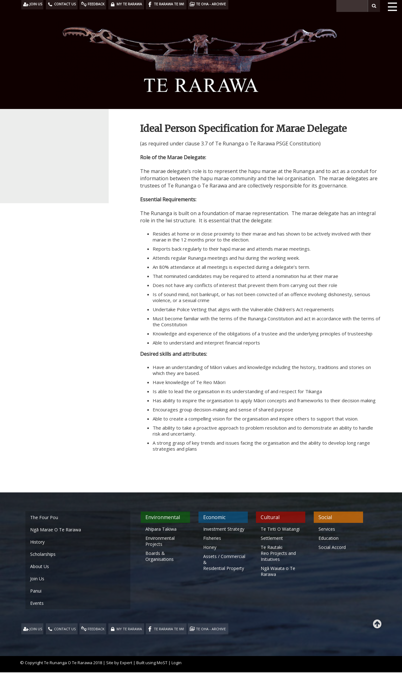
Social (325, 517)
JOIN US (36, 628)
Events (37, 603)
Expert (126, 662)
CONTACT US (65, 628)
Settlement (272, 538)
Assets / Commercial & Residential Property (224, 562)
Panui (35, 591)
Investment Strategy (223, 529)
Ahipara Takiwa (161, 529)
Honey (209, 547)
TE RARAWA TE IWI (169, 628)
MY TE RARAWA (129, 628)
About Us (39, 566)
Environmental (162, 517)
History (37, 542)
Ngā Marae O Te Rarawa (55, 530)
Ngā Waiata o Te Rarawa (278, 571)
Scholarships (43, 554)
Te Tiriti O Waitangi (280, 529)
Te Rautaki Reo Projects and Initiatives (278, 553)
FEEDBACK (96, 628)
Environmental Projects (160, 541)
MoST (162, 662)
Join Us (37, 579)
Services (326, 529)
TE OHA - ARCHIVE (211, 628)
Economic (214, 517)
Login (176, 662)
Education (328, 538)
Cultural (270, 517)
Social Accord (332, 547)
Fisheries (212, 538)
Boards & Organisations (159, 556)
